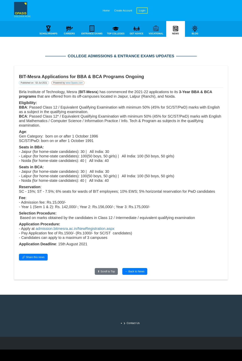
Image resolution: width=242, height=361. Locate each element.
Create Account (123, 10)
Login (142, 10)
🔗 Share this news (33, 257)
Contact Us (133, 323)
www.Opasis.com (74, 83)
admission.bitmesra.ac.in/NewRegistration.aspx (75, 229)
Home (106, 10)
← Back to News (134, 271)
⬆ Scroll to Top (106, 271)
